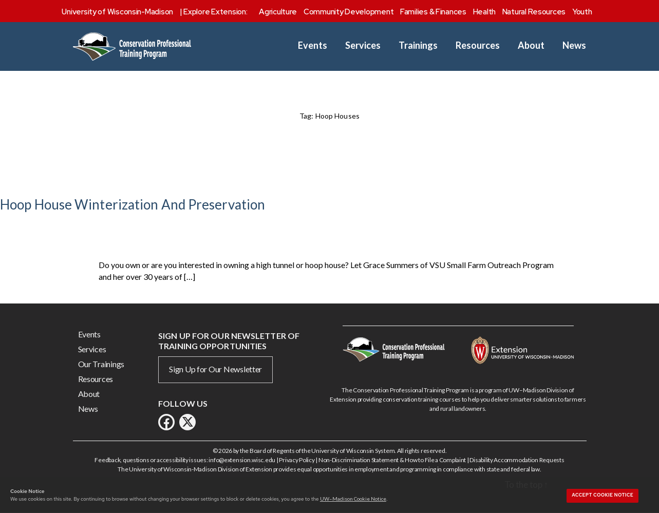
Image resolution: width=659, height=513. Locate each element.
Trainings (418, 45)
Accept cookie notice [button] (602, 495)
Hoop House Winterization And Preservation (132, 204)
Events (312, 45)
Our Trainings (101, 364)
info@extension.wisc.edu (242, 460)
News (574, 45)
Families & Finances (433, 12)
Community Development (348, 12)
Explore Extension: (215, 12)
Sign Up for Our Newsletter (215, 369)
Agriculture (278, 12)
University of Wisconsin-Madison (117, 12)
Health (484, 12)
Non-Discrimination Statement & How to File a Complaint (392, 460)
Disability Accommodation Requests (516, 460)
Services (363, 45)
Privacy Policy (296, 460)
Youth (582, 12)
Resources (478, 45)
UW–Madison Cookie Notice (353, 499)
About (531, 45)
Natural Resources (534, 12)
